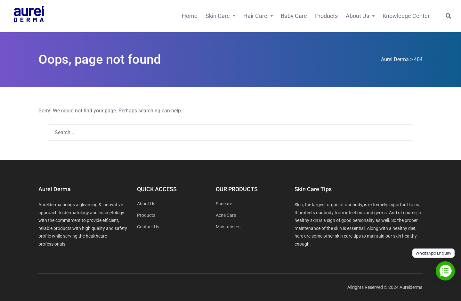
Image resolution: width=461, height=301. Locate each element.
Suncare (224, 203)
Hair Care (255, 15)
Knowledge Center (406, 15)
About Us (357, 15)
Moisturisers (228, 226)
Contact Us (148, 226)
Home (190, 15)
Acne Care (226, 215)
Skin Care (218, 15)
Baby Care (294, 15)
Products (326, 15)
